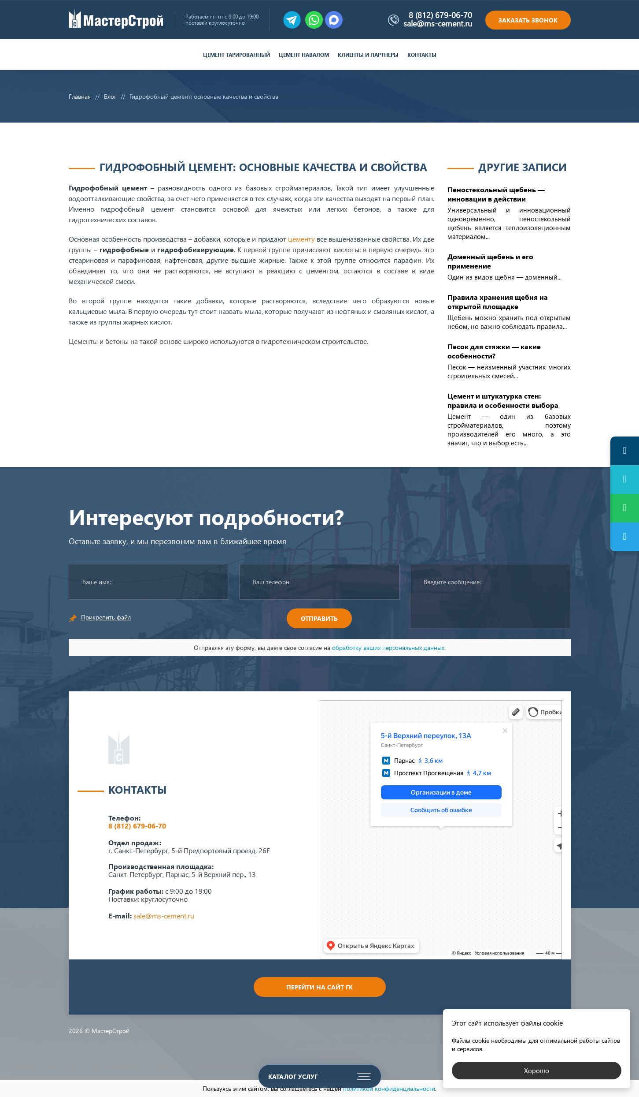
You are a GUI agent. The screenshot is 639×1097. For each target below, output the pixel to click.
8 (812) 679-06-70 (440, 15)
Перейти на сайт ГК (319, 987)
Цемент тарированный (236, 55)
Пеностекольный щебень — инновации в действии (496, 194)
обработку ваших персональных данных (388, 647)
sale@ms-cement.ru (437, 23)
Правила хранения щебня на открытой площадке (497, 301)
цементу (301, 238)
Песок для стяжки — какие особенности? (494, 351)
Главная (80, 96)
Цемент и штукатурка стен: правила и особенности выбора (502, 400)
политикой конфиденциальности (389, 1088)
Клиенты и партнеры (368, 55)
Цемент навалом (304, 55)
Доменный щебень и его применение (490, 261)
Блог (110, 96)
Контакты (421, 55)
